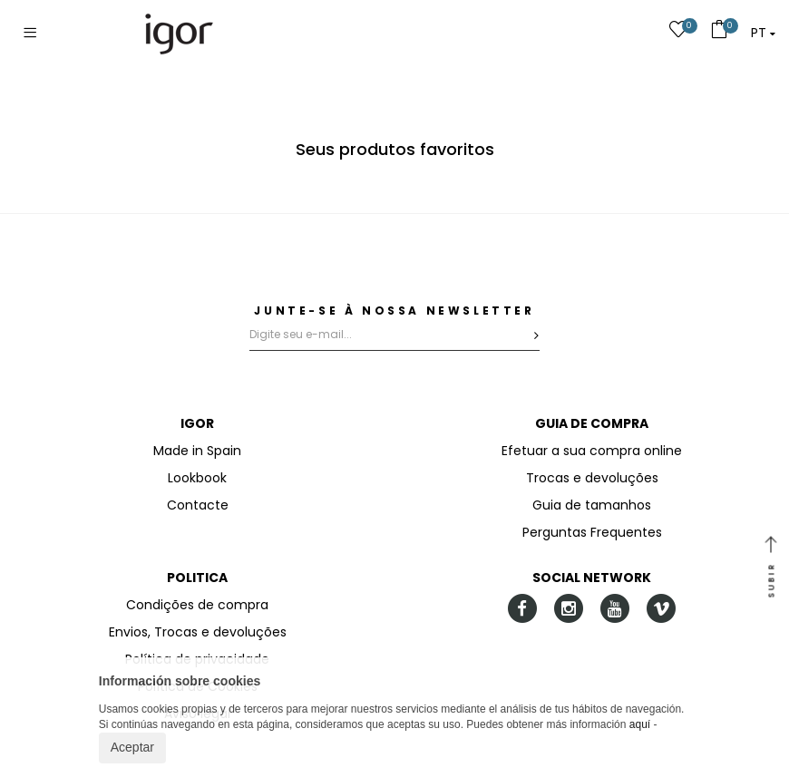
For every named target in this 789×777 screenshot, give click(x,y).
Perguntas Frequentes (592, 532)
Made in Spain (197, 451)
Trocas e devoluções (592, 478)
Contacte (198, 505)
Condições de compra (197, 605)
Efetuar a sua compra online (592, 451)
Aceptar (132, 747)
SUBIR (770, 568)
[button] (763, 33)
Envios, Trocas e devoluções (198, 632)
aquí (639, 724)
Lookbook (197, 478)
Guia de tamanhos (591, 505)
